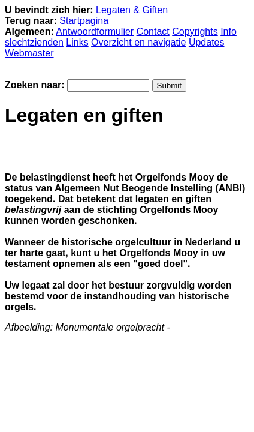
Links (77, 42)
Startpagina (83, 21)
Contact (153, 31)
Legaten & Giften (132, 10)
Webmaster (29, 53)
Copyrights (194, 31)
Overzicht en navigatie (138, 42)
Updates (207, 42)
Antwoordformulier (95, 31)
